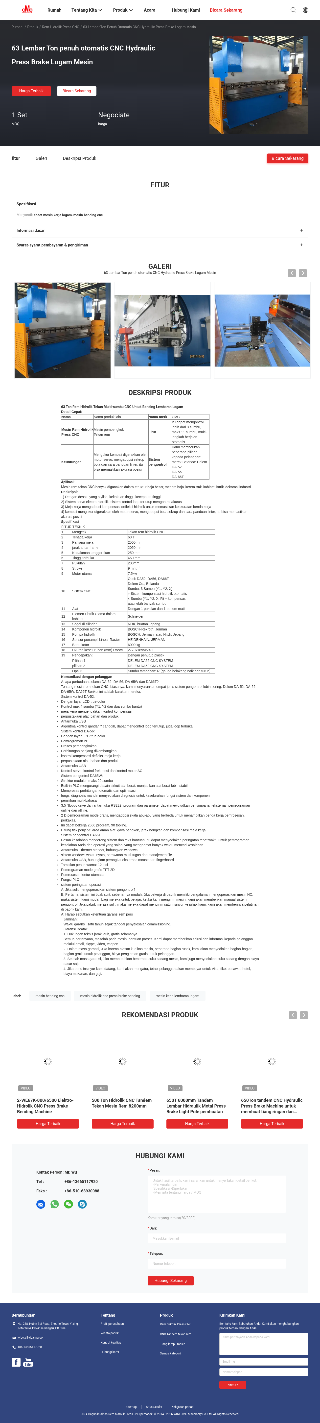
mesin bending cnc (50, 996)
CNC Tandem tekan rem (175, 1334)
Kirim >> (233, 1385)
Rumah (17, 27)
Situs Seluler (154, 1407)
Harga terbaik (31, 91)
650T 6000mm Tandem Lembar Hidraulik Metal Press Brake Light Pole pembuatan (196, 1106)
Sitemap (131, 1407)
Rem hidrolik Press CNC (60, 27)
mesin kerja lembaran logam (177, 996)
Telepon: (156, 1253)
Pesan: (155, 1170)
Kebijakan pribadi (183, 1407)
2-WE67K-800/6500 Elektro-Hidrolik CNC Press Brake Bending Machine (45, 1106)
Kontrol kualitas (111, 1342)
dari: (153, 1228)
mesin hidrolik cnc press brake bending (110, 996)
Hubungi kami (110, 1352)
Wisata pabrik (110, 1333)
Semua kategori (170, 1353)
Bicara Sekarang (77, 91)
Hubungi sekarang (171, 1280)
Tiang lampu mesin (172, 1344)
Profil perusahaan (112, 1324)
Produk (32, 27)
